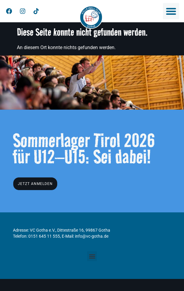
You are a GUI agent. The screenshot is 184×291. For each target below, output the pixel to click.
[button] (171, 11)
